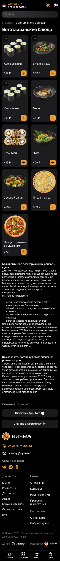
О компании (37, 482)
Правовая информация (38, 502)
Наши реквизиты (40, 494)
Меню (6, 482)
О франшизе (37, 517)
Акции (6, 498)
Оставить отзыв (12, 509)
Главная (7, 22)
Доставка (8, 493)
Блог (5, 514)
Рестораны (9, 488)
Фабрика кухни (39, 523)
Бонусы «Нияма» (13, 504)
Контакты (36, 488)
